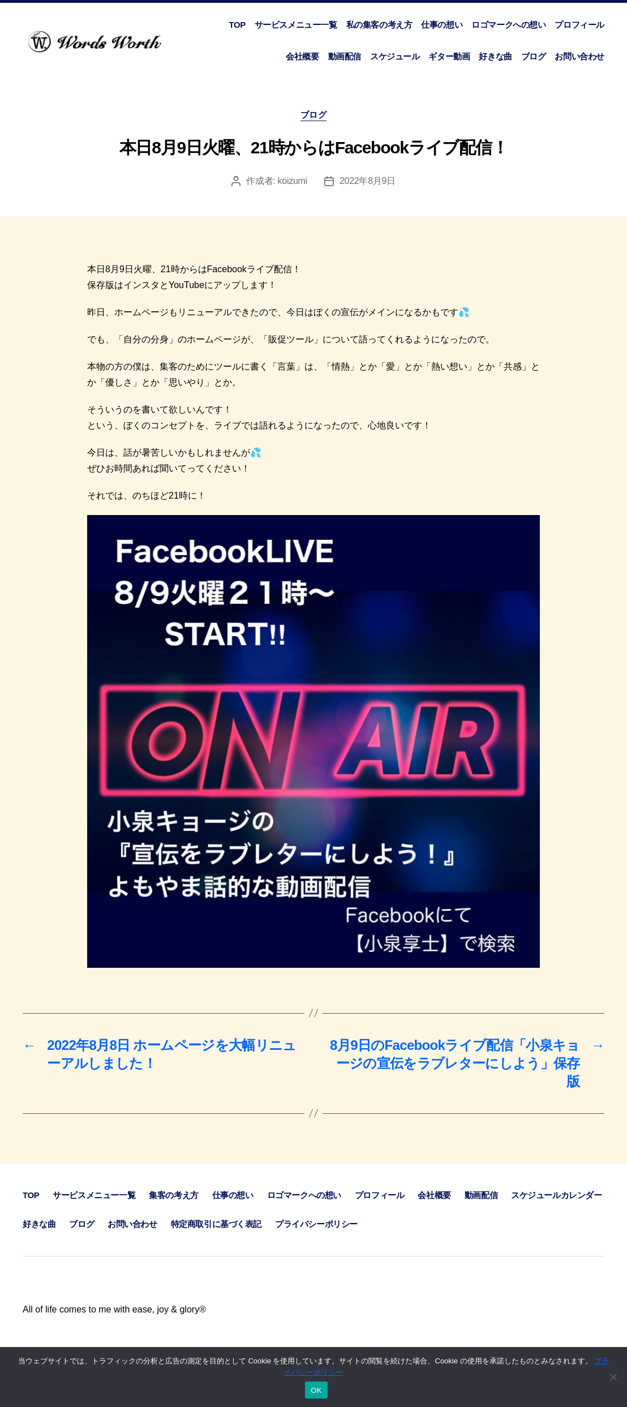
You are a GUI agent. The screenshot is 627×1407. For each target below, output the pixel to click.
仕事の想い (441, 24)
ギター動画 (449, 56)
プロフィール (579, 24)
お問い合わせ (579, 56)
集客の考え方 (174, 1195)
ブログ (533, 56)
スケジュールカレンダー (556, 1195)
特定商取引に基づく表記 (216, 1224)
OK (316, 1390)
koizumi (292, 181)
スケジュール (395, 56)
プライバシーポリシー (316, 1224)
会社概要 (302, 56)
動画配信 (344, 56)
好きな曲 (495, 56)
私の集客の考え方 (379, 24)
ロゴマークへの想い (508, 24)
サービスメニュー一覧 (296, 24)
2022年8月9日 (368, 181)
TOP (237, 24)
